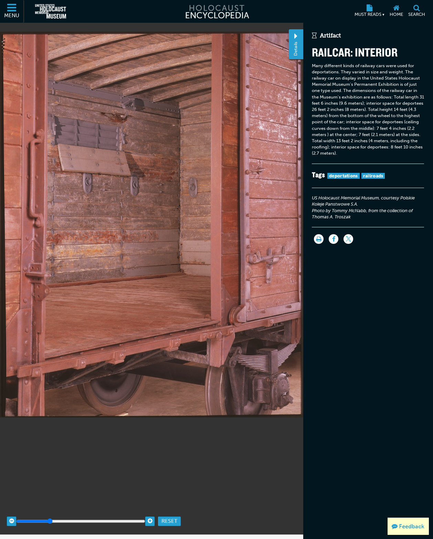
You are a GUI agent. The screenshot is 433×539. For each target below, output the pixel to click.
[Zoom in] (150, 512)
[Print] (319, 239)
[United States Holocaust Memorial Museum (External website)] (50, 11)
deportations (343, 175)
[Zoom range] (80, 512)
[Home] (396, 11)
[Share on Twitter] (348, 239)
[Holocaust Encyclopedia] (216, 11)
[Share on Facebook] (333, 239)
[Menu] (12, 11)
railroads (373, 175)
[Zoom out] (11, 512)
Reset (169, 512)
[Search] (416, 11)
